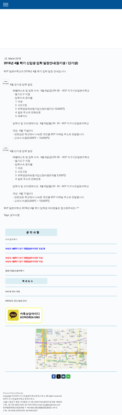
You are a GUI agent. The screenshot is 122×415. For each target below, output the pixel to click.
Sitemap (19, 393)
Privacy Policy (9, 393)
